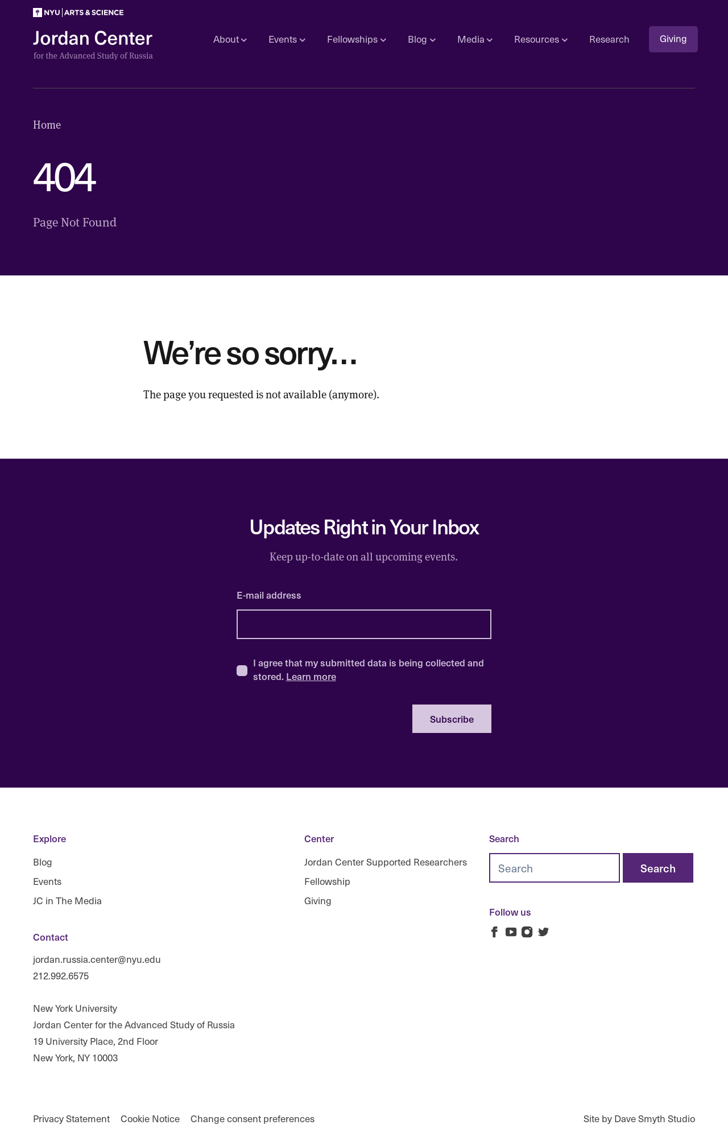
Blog (42, 861)
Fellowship (327, 881)
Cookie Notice (150, 1118)
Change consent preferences (253, 1118)
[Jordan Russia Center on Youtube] (511, 932)
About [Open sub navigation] (230, 39)
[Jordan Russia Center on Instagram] (527, 932)
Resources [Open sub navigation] (540, 39)
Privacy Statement (71, 1118)
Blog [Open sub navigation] (421, 39)
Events (47, 881)
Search (504, 838)
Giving (673, 38)
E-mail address (269, 595)
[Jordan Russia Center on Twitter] (543, 932)
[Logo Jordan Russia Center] (92, 46)
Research (609, 39)
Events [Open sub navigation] (286, 39)
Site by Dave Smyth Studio (639, 1118)
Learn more (311, 676)
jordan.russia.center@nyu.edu (97, 959)
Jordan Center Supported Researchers (385, 861)
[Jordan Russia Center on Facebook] (494, 932)
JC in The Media (67, 900)
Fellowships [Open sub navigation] (356, 39)
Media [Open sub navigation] (475, 39)
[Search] (658, 868)
